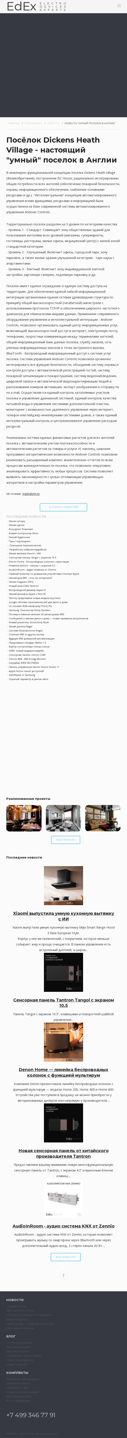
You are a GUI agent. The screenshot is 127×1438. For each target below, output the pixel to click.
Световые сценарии (18, 1347)
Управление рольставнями (22, 1392)
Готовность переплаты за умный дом (29, 1314)
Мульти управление (18, 1400)
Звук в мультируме (17, 1351)
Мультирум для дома (18, 1396)
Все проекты (66, 839)
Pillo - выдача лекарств (20, 1328)
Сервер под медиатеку (20, 1360)
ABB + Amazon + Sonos (20, 1310)
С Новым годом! (16, 1306)
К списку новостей (63, 507)
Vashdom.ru (31, 494)
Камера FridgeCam (17, 1319)
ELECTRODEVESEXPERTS (54, 6)
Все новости (65, 1257)
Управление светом (18, 1383)
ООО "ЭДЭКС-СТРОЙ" (23, 1433)
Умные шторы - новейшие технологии (30, 1323)
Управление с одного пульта (23, 1355)
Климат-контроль (16, 1364)
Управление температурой (22, 1379)
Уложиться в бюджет (19, 1342)
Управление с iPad (17, 1387)
